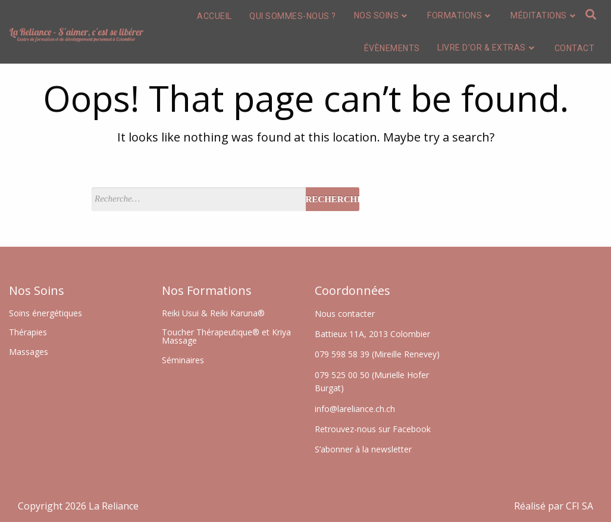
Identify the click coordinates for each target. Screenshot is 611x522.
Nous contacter (345, 313)
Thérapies (28, 332)
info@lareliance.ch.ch (355, 408)
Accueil (214, 16)
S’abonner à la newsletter (363, 449)
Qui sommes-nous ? (292, 16)
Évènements (392, 48)
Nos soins (382, 15)
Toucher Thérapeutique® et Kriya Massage (226, 336)
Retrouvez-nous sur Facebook (373, 429)
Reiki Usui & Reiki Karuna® (213, 313)
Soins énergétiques (45, 313)
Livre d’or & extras (487, 47)
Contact (574, 48)
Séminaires (183, 360)
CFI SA (579, 505)
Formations (460, 15)
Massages (28, 351)
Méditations (544, 15)
